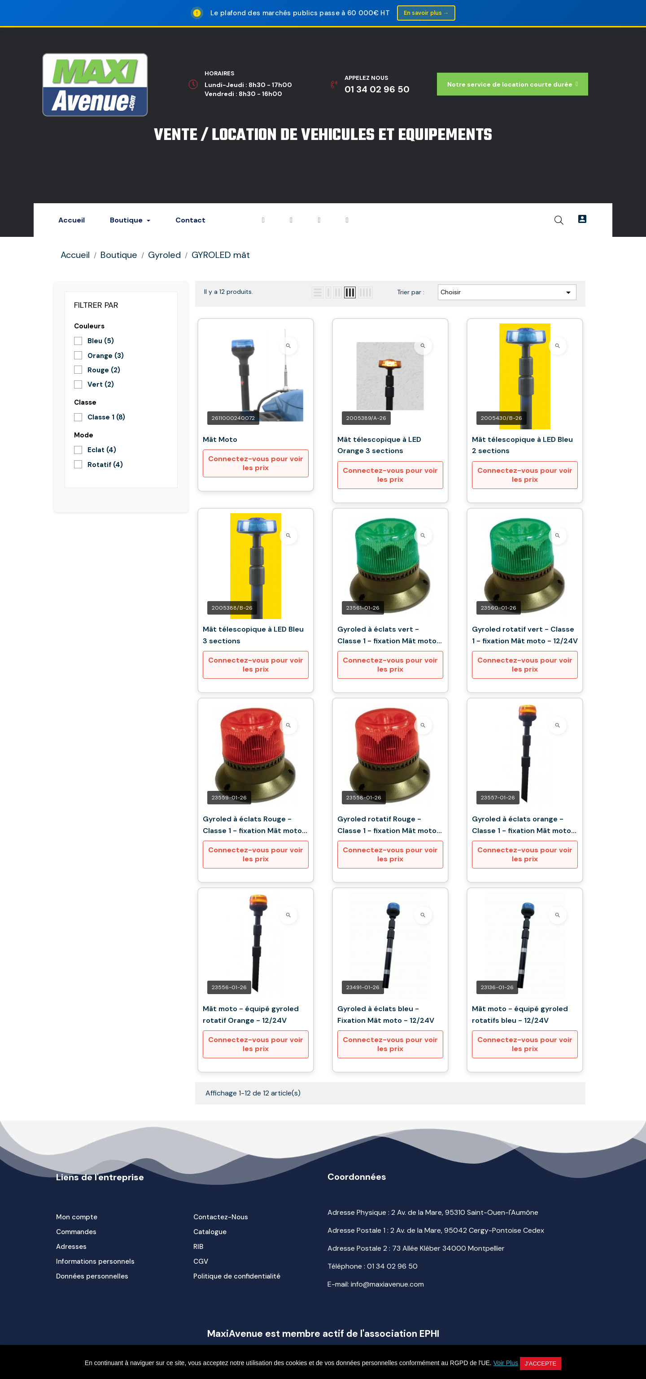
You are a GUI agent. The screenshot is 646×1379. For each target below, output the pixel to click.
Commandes (76, 1232)
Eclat (101, 450)
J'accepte (540, 1363)
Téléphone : (372, 1267)
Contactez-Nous (220, 1217)
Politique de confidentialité (236, 1277)
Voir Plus (505, 1362)
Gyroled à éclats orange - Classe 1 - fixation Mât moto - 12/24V (524, 826)
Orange (105, 356)
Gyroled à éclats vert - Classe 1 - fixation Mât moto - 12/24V (389, 636)
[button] (512, 85)
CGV (200, 1262)
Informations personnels (95, 1262)
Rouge (103, 371)
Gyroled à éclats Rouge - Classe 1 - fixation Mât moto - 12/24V (255, 826)
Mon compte (76, 1217)
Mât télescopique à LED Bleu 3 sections (253, 635)
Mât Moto (220, 440)
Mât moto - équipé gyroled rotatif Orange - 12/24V (251, 1015)
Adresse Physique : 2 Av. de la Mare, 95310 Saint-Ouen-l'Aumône (432, 1213)
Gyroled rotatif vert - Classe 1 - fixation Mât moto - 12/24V (525, 635)
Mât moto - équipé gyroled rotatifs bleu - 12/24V (520, 1015)
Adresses (71, 1247)
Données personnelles (92, 1277)
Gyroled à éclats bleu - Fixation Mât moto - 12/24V (385, 1015)
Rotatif (105, 465)
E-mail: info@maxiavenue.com (375, 1285)
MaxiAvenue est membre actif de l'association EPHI (323, 1334)
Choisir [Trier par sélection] (507, 293)
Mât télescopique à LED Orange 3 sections (379, 445)
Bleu (100, 341)
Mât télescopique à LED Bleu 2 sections (522, 445)
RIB (198, 1247)
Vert (100, 385)
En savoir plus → (426, 13)
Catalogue (210, 1232)
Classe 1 (106, 418)
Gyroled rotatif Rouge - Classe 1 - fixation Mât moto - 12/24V (389, 826)
